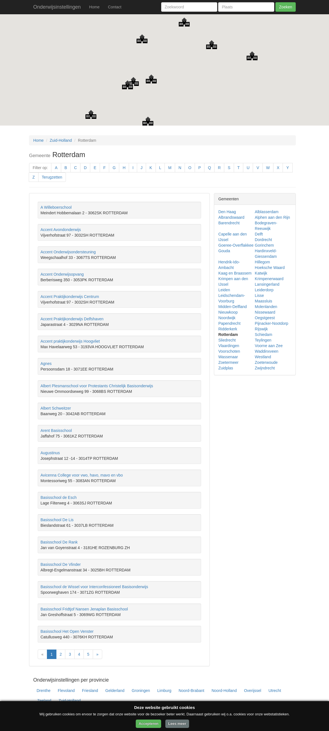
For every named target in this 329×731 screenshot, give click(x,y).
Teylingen (263, 340)
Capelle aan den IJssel (232, 237)
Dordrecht (263, 239)
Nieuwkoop (228, 312)
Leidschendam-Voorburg (231, 298)
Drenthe (44, 690)
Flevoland (66, 690)
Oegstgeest (265, 318)
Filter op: (40, 167)
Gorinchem (264, 245)
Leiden (224, 290)
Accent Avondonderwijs (60, 229)
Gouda (224, 251)
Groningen (141, 690)
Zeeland (44, 700)
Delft (259, 234)
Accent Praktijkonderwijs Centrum (69, 296)
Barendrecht (229, 223)
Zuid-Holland (61, 140)
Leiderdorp (264, 290)
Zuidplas (225, 368)
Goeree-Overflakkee (236, 245)
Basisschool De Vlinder (60, 564)
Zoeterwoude (266, 362)
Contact (114, 7)
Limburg (164, 690)
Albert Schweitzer (55, 408)
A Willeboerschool (55, 207)
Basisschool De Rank (59, 542)
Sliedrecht (227, 340)
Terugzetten (52, 177)
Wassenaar (228, 357)
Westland (263, 357)
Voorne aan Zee (269, 345)
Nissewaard (265, 312)
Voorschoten (229, 351)
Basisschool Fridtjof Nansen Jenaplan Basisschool (84, 609)
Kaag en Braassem (235, 273)
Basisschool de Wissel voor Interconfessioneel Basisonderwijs (94, 587)
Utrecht (274, 690)
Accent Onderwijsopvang (62, 274)
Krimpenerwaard (269, 278)
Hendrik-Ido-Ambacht (229, 265)
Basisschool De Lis (56, 520)
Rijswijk (261, 329)
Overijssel (252, 690)
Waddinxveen (266, 351)
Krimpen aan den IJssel (233, 281)
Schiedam (263, 334)
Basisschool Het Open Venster (67, 631)
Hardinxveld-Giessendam (266, 254)
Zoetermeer (228, 362)
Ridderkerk (227, 329)
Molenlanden (266, 306)
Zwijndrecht (265, 368)
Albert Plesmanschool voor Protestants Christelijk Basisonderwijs (96, 386)
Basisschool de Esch (58, 497)
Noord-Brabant (191, 690)
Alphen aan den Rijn (272, 217)
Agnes (46, 363)
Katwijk (261, 273)
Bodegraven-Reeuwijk (266, 226)
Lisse (259, 295)
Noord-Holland (224, 690)
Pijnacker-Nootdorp (271, 323)
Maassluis (263, 301)
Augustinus (50, 453)
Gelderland (115, 690)
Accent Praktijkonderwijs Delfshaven (72, 319)
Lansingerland (267, 284)
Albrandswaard (231, 217)
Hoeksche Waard (270, 267)
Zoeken (285, 7)
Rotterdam (228, 334)
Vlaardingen (228, 345)
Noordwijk (226, 318)
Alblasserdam (266, 212)
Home (94, 7)
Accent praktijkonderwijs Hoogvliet (70, 341)
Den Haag (227, 212)
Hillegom (262, 262)
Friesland (90, 690)
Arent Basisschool (56, 430)
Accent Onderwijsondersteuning (68, 252)
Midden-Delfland (232, 306)
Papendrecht (229, 323)
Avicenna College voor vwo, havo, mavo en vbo (81, 475)
